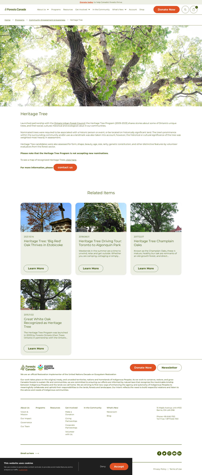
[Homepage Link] (15, 10)
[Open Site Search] (185, 9)
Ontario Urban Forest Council (69, 123)
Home (7, 20)
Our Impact (26, 418)
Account (133, 9)
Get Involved (81, 9)
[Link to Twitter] (164, 454)
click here (71, 160)
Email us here (30, 453)
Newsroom (112, 412)
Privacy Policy (159, 469)
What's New (117, 9)
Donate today (86, 2)
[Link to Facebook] (159, 454)
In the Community (101, 9)
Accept (119, 466)
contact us (65, 167)
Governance (26, 422)
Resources (68, 9)
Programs (56, 9)
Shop (141, 9)
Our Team (25, 426)
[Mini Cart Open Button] (193, 9)
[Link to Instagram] (169, 454)
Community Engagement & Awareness (47, 20)
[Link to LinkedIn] (179, 454)
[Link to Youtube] (174, 454)
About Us (41, 9)
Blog (109, 416)
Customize (23, 470)
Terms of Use (176, 469)
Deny (103, 466)
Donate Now (166, 9)
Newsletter (169, 367)
